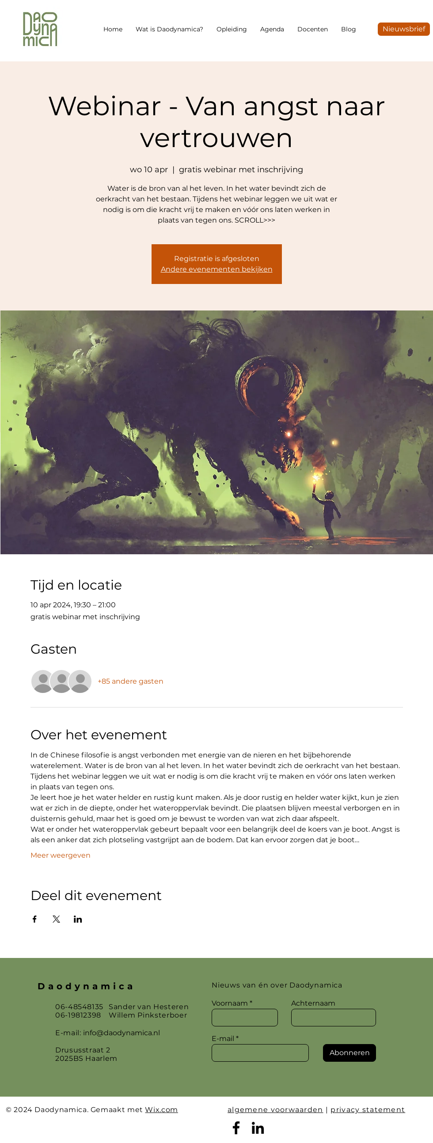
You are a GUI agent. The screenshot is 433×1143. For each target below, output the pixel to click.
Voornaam (230, 1003)
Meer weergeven (60, 855)
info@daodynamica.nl (121, 1033)
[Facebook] (236, 1127)
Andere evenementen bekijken (217, 269)
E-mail (223, 1038)
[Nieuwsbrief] (403, 29)
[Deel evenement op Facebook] (34, 919)
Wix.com (161, 1109)
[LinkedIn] (257, 1127)
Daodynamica (87, 986)
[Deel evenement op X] (56, 919)
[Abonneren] (349, 1053)
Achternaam (313, 1003)
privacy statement (367, 1109)
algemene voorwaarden (275, 1109)
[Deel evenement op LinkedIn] (78, 919)
